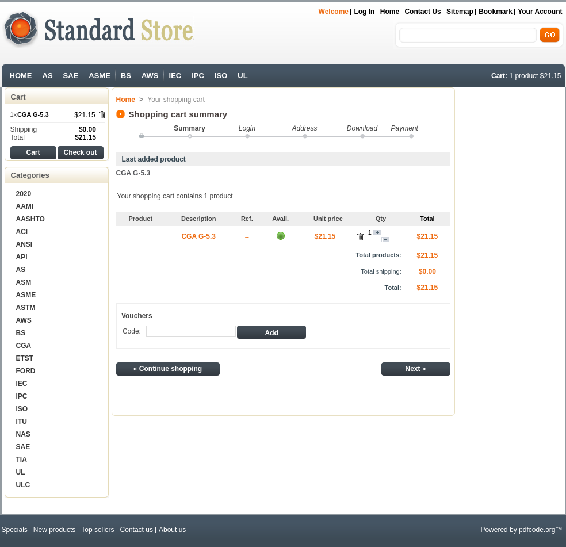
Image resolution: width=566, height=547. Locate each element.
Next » (415, 369)
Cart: (499, 76)
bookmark (496, 11)
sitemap (459, 11)
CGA (24, 346)
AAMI (25, 206)
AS (48, 75)
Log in (364, 11)
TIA (21, 460)
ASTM (26, 308)
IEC (175, 75)
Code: (132, 331)
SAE (71, 75)
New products (54, 530)
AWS (150, 75)
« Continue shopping (167, 369)
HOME (21, 75)
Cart (18, 97)
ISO (221, 75)
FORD (26, 371)
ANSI (24, 244)
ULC (23, 485)
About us (172, 530)
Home (389, 11)
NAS (23, 434)
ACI (22, 232)
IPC (198, 75)
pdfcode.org (537, 530)
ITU (21, 422)
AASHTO (30, 219)
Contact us (422, 11)
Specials (15, 530)
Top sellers (97, 530)
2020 (24, 194)
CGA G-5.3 (33, 114)
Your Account (540, 11)
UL (242, 75)
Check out (80, 152)
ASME (99, 75)
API (22, 257)
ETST (25, 358)
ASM (24, 282)
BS (126, 75)
